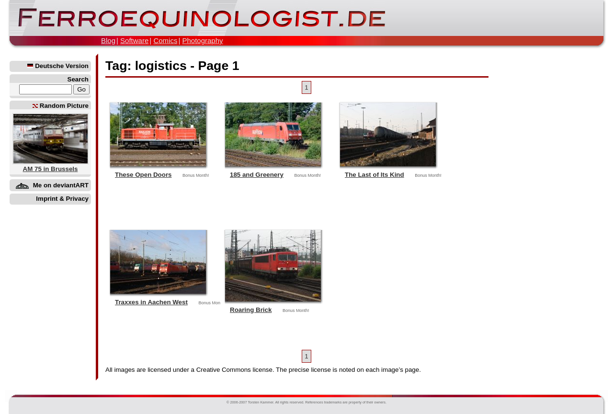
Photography (202, 40)
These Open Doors (143, 174)
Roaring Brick (251, 309)
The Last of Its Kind (374, 174)
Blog (108, 40)
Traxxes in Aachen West (151, 302)
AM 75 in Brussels (50, 168)
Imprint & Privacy (62, 198)
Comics (165, 40)
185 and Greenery (257, 174)
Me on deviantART (61, 185)
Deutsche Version (58, 65)
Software (134, 40)
